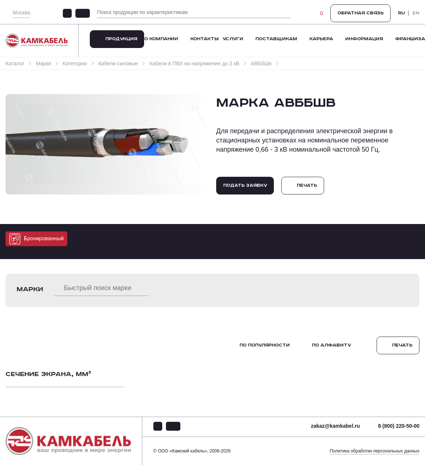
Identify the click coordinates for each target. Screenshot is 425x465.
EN (415, 13)
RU (401, 13)
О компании (161, 39)
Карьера (321, 39)
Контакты (204, 39)
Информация (364, 39)
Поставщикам (276, 39)
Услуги (232, 39)
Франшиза (410, 39)
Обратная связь (360, 13)
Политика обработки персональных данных (374, 451)
